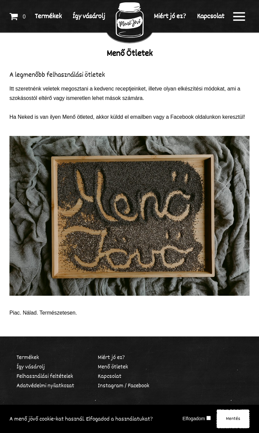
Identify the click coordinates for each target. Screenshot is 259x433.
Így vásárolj (31, 367)
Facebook (138, 386)
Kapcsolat (109, 376)
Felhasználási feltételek (45, 376)
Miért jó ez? (111, 357)
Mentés (233, 419)
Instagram (110, 386)
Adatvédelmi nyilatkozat (45, 386)
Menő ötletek (113, 367)
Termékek (28, 357)
